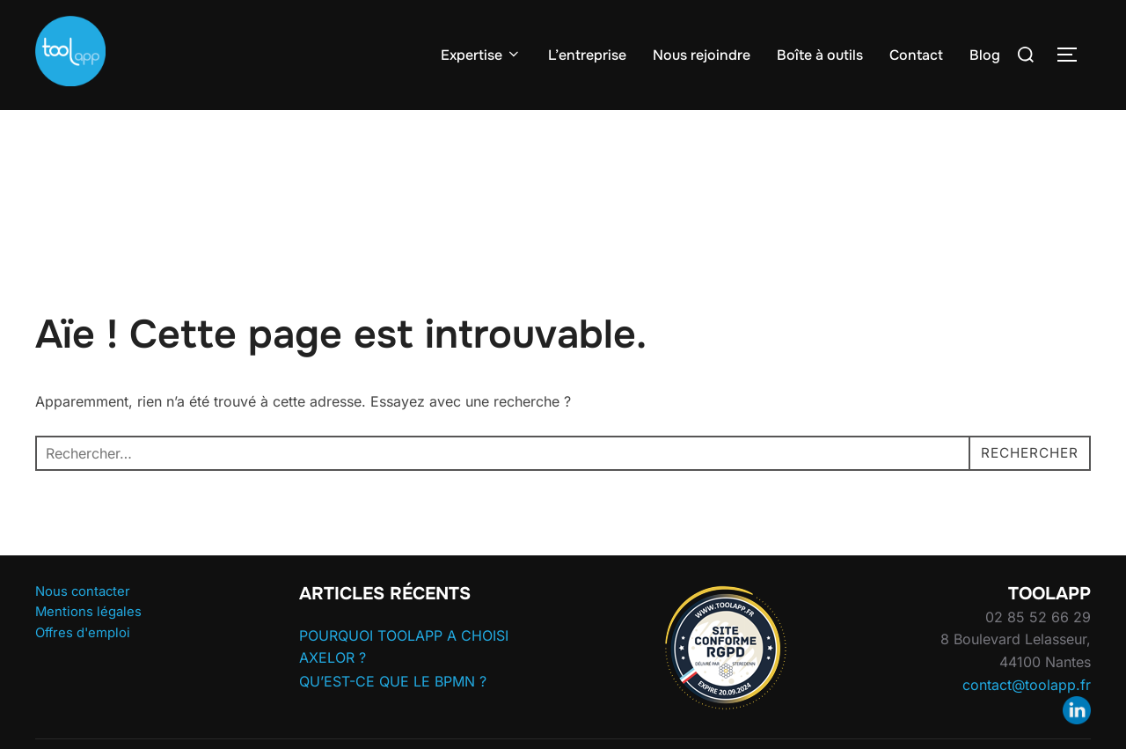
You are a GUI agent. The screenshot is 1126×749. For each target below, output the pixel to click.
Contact (916, 55)
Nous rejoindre (701, 55)
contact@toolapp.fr (1026, 718)
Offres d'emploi (82, 667)
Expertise (481, 55)
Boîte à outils (820, 55)
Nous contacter (82, 626)
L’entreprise (587, 55)
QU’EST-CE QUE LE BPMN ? (392, 715)
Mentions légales (88, 646)
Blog (984, 55)
